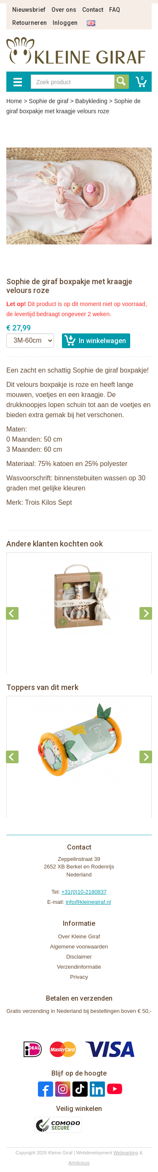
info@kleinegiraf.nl (88, 902)
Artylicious (78, 1162)
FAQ (114, 9)
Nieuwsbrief (29, 9)
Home (14, 101)
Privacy (79, 977)
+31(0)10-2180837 (84, 892)
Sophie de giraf (48, 101)
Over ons (63, 9)
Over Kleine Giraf (79, 936)
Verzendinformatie (79, 967)
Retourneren (29, 22)
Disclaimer (79, 957)
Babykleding (91, 101)
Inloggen (65, 22)
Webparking (125, 1152)
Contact (92, 9)
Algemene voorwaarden (79, 946)
